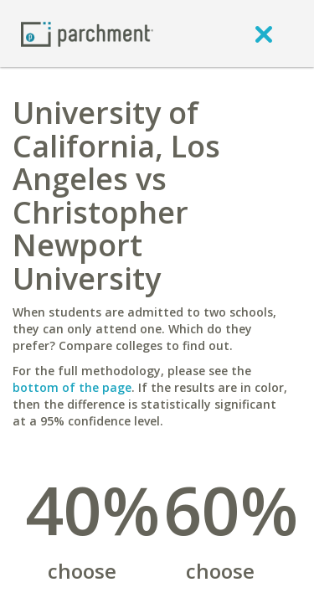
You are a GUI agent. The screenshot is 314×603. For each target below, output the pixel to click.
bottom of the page (72, 387)
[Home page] (87, 33)
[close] (264, 33)
